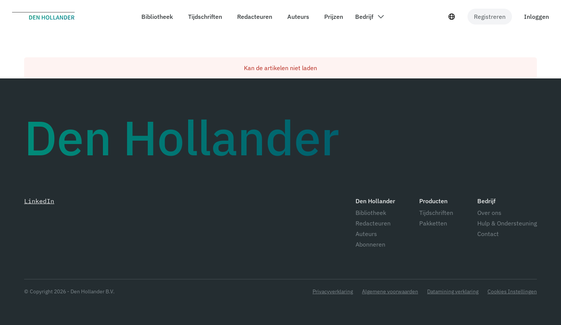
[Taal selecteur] (451, 16)
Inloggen (536, 16)
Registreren (490, 16)
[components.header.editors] (253, 16)
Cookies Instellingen (512, 291)
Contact (488, 234)
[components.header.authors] (296, 16)
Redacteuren (373, 223)
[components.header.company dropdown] (369, 16)
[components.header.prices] (332, 16)
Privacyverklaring (333, 291)
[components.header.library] (155, 16)
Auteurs (366, 234)
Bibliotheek (371, 212)
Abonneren (370, 244)
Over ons (489, 212)
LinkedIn (39, 201)
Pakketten (433, 223)
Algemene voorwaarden (390, 291)
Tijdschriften (436, 212)
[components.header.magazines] (203, 16)
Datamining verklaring (452, 291)
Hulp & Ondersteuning (507, 223)
